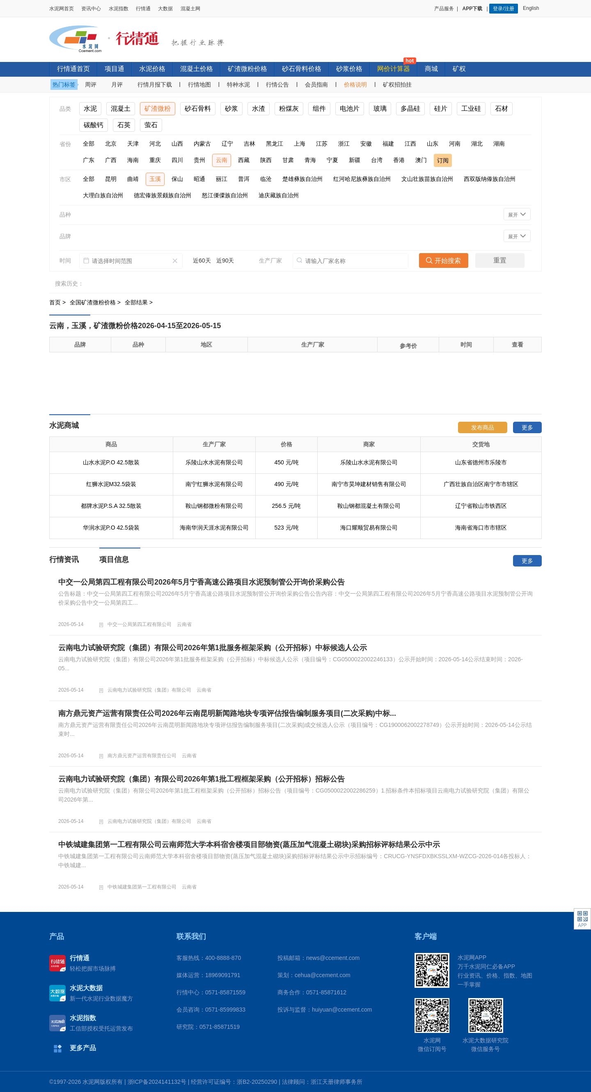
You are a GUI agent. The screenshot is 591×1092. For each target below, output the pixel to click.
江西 (410, 143)
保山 (177, 179)
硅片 (440, 108)
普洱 (244, 179)
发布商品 (482, 427)
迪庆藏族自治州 (279, 195)
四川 (177, 160)
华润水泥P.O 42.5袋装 (111, 527)
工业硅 (471, 108)
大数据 (165, 8)
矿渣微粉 (157, 108)
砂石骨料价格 (301, 68)
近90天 (225, 260)
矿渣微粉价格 (247, 68)
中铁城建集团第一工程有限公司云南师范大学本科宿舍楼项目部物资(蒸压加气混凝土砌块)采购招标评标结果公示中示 (249, 845)
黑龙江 (274, 143)
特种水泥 (238, 84)
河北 (155, 143)
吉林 (249, 143)
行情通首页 (73, 68)
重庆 (155, 160)
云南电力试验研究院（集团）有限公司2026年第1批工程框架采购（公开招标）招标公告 (201, 779)
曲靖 (133, 179)
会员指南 (316, 84)
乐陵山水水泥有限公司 (214, 462)
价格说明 (355, 84)
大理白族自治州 (103, 195)
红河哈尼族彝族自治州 (362, 179)
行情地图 (199, 84)
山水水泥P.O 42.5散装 (111, 462)
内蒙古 (202, 143)
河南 (454, 143)
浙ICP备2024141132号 (157, 1081)
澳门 (421, 160)
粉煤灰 (289, 108)
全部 (88, 143)
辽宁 (227, 143)
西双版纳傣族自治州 (489, 179)
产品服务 (444, 8)
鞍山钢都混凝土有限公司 (369, 506)
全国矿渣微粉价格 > (96, 302)
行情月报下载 (154, 84)
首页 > (58, 302)
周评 (90, 84)
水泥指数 (118, 8)
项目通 (114, 68)
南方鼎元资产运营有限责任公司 (142, 755)
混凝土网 (190, 8)
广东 (88, 160)
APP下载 (473, 8)
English (532, 8)
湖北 (477, 143)
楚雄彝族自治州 (302, 179)
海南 (133, 160)
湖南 (499, 143)
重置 (499, 260)
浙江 (344, 143)
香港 (399, 160)
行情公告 (277, 84)
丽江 (221, 179)
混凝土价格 (196, 68)
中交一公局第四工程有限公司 (140, 624)
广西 (111, 160)
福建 (388, 143)
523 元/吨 (286, 527)
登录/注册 (503, 8)
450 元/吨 (286, 462)
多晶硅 (410, 108)
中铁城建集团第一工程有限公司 (142, 887)
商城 (431, 68)
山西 (177, 143)
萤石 (151, 124)
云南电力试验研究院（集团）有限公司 (149, 690)
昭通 (199, 179)
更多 (527, 427)
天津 (133, 143)
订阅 (443, 160)
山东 (432, 143)
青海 (310, 160)
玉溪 (155, 179)
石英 (124, 124)
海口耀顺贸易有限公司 (369, 527)
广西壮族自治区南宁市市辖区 (481, 484)
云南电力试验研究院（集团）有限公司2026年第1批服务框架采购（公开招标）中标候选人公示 (212, 648)
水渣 (258, 108)
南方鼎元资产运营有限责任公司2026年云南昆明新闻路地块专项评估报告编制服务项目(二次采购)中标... (227, 713)
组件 (319, 108)
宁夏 (332, 160)
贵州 (199, 160)
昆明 (111, 179)
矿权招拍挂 (397, 84)
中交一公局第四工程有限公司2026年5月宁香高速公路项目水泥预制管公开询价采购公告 (201, 582)
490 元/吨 (286, 484)
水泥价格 (152, 68)
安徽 (366, 143)
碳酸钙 (93, 124)
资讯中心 (91, 8)
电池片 (350, 108)
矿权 (459, 68)
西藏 (244, 160)
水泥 (90, 108)
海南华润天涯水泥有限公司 (214, 527)
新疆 (354, 160)
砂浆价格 (349, 68)
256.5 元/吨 (286, 506)
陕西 (266, 160)
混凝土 (121, 108)
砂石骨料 (198, 108)
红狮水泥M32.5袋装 (111, 484)
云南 (221, 160)
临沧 (266, 179)
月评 (117, 84)
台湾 (377, 160)
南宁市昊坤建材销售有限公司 (369, 484)
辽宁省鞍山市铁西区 (481, 506)
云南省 (184, 624)
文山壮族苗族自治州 (427, 179)
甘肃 (288, 160)
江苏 (322, 143)
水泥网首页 (61, 8)
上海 (299, 143)
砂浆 (231, 108)
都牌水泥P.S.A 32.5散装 (111, 506)
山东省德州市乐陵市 (481, 462)
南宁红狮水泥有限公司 (214, 484)
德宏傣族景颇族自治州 (162, 195)
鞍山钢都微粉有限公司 (214, 506)
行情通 (143, 8)
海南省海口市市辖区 (481, 527)
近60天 (202, 260)
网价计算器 (393, 68)
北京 (111, 143)
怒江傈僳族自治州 (225, 195)
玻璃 (380, 108)
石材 (501, 108)
